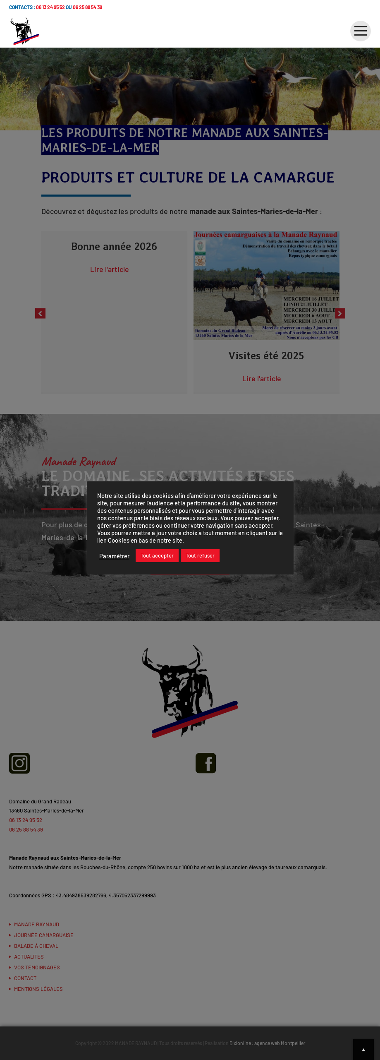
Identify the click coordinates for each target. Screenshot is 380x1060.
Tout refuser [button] (200, 555)
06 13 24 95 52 (50, 7)
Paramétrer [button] (114, 556)
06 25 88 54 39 (87, 7)
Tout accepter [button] (157, 555)
